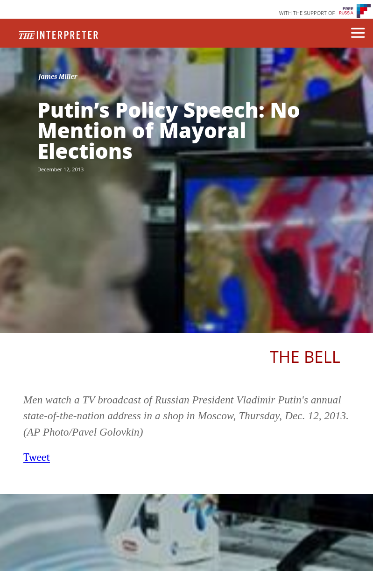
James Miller (57, 76)
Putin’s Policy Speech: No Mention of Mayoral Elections (168, 130)
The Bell (305, 356)
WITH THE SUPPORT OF (307, 12)
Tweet (36, 457)
